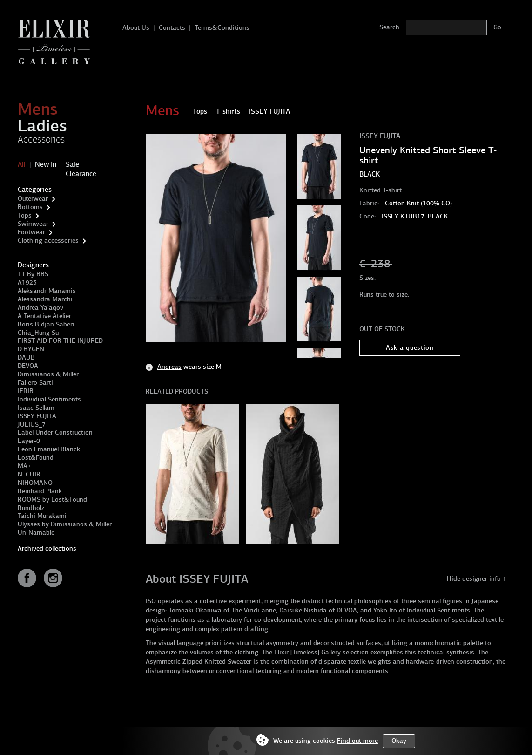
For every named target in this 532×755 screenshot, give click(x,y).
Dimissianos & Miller (48, 374)
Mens (38, 109)
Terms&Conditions (222, 28)
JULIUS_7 (32, 425)
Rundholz (31, 508)
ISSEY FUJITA (37, 416)
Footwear (31, 232)
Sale (72, 164)
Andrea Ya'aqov (40, 308)
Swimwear (33, 224)
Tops (25, 215)
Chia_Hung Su (38, 333)
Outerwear (33, 199)
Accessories (41, 139)
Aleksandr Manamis (47, 291)
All (22, 164)
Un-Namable (36, 533)
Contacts (172, 28)
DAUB (26, 357)
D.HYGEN (31, 349)
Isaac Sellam (36, 408)
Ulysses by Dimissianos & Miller (65, 524)
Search (389, 27)
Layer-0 (29, 441)
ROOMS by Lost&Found (52, 499)
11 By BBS (33, 274)
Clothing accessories (48, 241)
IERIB (26, 391)
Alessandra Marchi (45, 299)
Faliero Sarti (35, 383)
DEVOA (28, 366)
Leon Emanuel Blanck (49, 449)
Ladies (42, 126)
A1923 (27, 282)
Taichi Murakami (42, 516)
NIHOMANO (35, 483)
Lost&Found (36, 458)
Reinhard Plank (40, 491)
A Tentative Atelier (44, 316)
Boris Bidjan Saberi (46, 324)
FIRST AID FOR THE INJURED (60, 341)
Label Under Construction (55, 432)
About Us (135, 28)
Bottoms (30, 207)
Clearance (81, 174)
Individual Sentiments (49, 399)
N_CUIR (29, 474)
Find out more (357, 741)
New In (45, 164)
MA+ (24, 466)
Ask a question (410, 348)
